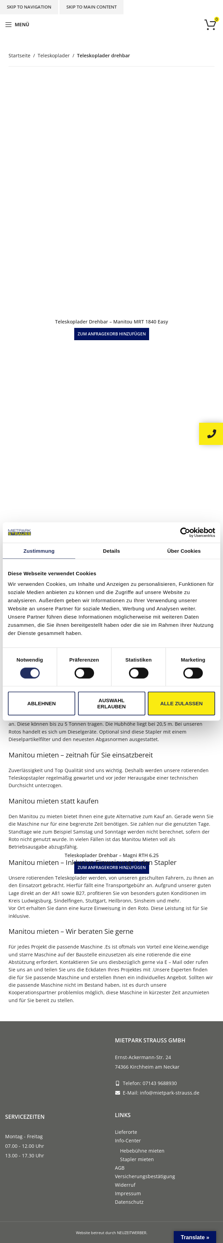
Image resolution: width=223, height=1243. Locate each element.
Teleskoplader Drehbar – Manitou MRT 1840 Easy (111, 321)
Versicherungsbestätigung (145, 1176)
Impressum (128, 1193)
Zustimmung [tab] (39, 550)
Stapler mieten (137, 1159)
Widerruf (125, 1184)
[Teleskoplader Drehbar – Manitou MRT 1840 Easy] (111, 197)
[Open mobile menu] (17, 24)
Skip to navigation (29, 7)
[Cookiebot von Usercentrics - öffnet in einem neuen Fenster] (185, 532)
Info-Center (128, 1140)
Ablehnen (41, 703)
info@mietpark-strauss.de (169, 1092)
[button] (111, 334)
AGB (119, 1167)
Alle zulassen (181, 703)
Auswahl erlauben (111, 703)
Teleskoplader (54, 55)
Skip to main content (91, 7)
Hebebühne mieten (142, 1150)
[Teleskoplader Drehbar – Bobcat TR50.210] (111, 464)
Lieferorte (126, 1131)
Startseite (19, 55)
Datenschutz (129, 1201)
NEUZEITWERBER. (132, 1232)
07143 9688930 (160, 1083)
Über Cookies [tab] (184, 550)
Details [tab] (111, 550)
